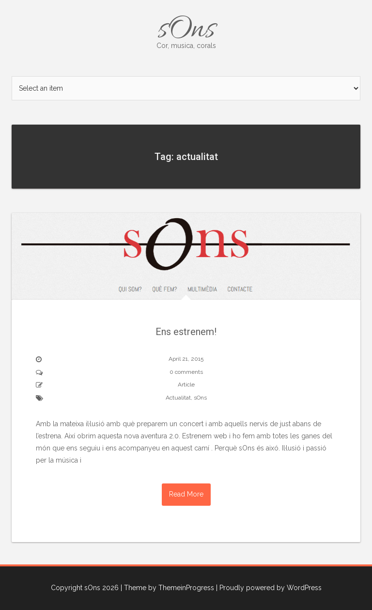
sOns (186, 30)
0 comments (186, 372)
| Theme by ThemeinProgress (167, 588)
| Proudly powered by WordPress (269, 588)
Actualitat (178, 397)
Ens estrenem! (186, 331)
